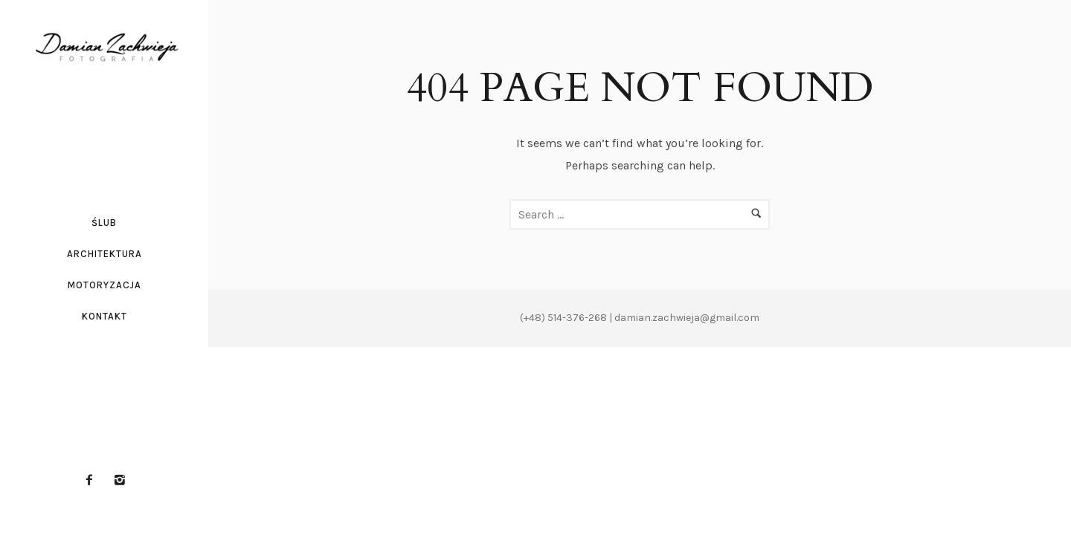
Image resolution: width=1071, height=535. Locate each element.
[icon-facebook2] (93, 480)
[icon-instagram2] (120, 480)
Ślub (104, 222)
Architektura (104, 253)
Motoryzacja (104, 285)
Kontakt (104, 316)
